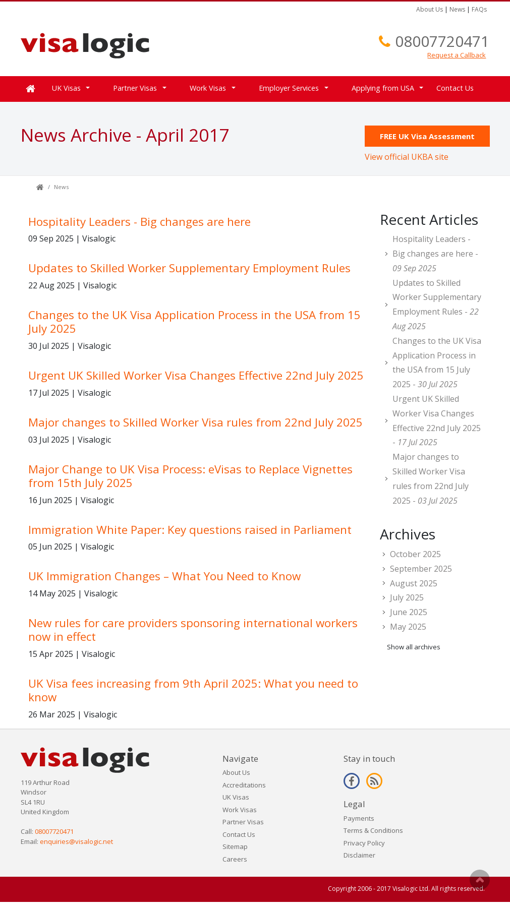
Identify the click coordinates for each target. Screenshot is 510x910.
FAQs (479, 9)
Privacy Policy (364, 842)
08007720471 (442, 41)
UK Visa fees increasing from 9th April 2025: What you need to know (193, 690)
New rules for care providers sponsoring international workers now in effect (193, 629)
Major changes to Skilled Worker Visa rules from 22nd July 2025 (195, 422)
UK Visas (66, 88)
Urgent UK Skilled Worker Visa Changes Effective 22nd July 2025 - (436, 420)
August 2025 (413, 583)
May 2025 (408, 626)
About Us (429, 9)
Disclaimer (359, 855)
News (457, 9)
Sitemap (235, 846)
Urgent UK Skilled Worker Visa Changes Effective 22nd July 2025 (196, 375)
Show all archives (413, 646)
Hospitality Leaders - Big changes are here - (435, 253)
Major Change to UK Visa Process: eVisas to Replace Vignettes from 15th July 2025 (190, 476)
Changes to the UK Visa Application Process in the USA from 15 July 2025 (194, 321)
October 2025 (415, 554)
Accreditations (244, 785)
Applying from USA (383, 88)
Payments (359, 818)
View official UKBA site (406, 156)
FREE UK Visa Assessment (427, 136)
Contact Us (455, 88)
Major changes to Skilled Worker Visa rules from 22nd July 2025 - (430, 478)
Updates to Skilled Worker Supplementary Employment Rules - (436, 304)
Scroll (480, 880)
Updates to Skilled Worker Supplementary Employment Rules (189, 268)
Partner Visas (135, 88)
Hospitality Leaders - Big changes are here (139, 221)
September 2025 (421, 568)
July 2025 (407, 597)
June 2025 (408, 612)
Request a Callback (456, 54)
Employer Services (289, 88)
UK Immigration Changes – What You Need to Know (164, 576)
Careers (234, 859)
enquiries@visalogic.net (76, 841)
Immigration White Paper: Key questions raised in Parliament (190, 529)
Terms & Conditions (373, 830)
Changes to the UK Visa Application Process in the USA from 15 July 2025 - (436, 362)
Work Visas (208, 88)
